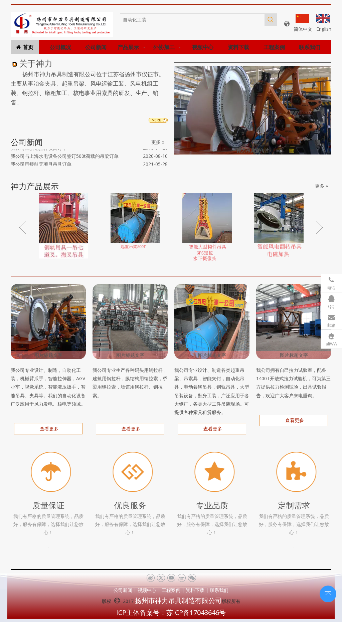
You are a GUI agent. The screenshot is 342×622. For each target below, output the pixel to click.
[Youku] (181, 578)
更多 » (157, 142)
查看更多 (48, 428)
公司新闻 (123, 590)
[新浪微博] (150, 578)
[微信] (192, 578)
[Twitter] (161, 578)
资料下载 (195, 590)
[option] (63, 225)
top (328, 593)
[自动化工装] (192, 20)
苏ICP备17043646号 (196, 612)
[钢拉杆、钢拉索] (130, 321)
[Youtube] (171, 578)
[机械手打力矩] (48, 321)
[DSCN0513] (211, 321)
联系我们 (219, 590)
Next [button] (319, 227)
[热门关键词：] (271, 20)
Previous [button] (22, 227)
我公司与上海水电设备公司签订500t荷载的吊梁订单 (65, 157)
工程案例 (171, 590)
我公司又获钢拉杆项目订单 (39, 149)
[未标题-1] (62, 24)
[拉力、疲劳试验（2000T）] (293, 321)
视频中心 (147, 590)
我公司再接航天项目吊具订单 (41, 165)
